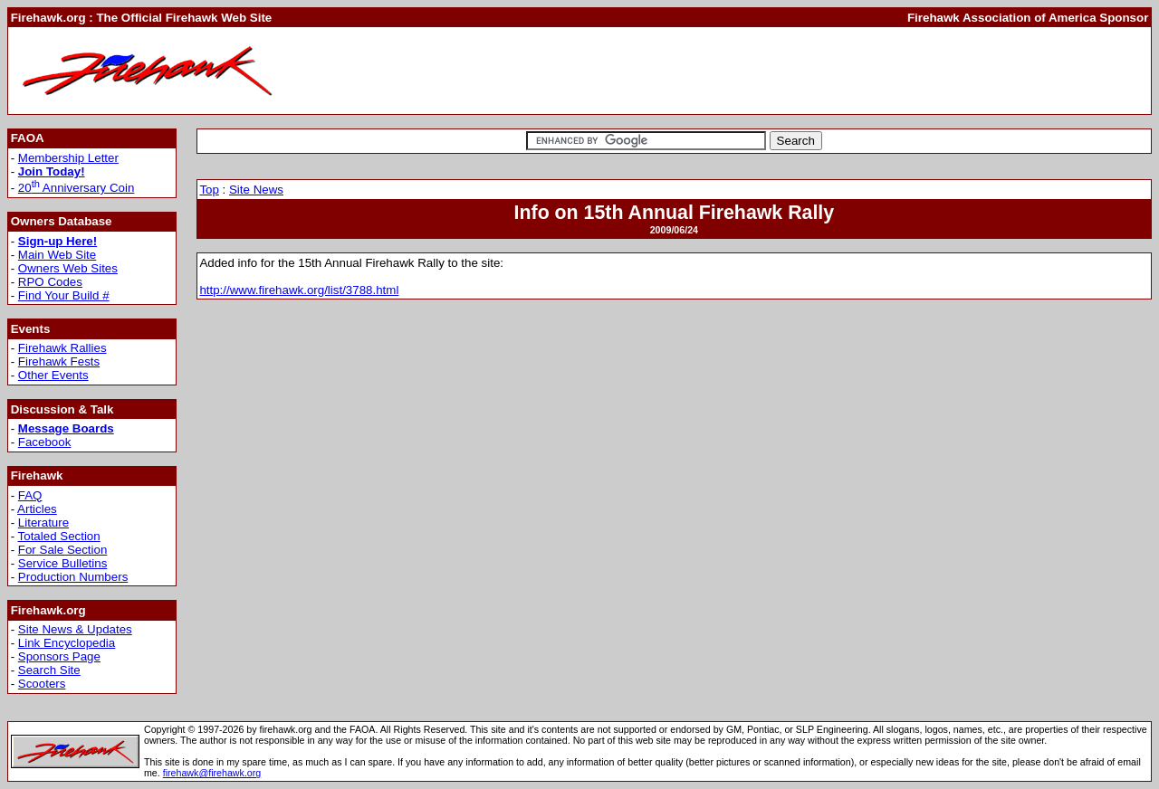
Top (209, 189)
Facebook (45, 442)
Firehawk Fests (59, 361)
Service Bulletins (63, 563)
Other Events (53, 375)
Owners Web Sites (68, 268)
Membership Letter (68, 158)
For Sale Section (63, 549)
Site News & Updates (75, 629)
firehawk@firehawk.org (212, 772)
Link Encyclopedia (66, 643)
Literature (43, 522)
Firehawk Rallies (62, 348)
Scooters (42, 683)
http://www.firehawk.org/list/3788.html (298, 290)
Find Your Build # (64, 295)
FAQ (30, 495)
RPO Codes (50, 282)
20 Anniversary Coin (76, 188)
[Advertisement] (818, 70)
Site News (256, 189)
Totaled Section (59, 536)
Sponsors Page (59, 656)
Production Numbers (73, 577)
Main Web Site (57, 254)
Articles (37, 509)
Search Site (49, 670)
